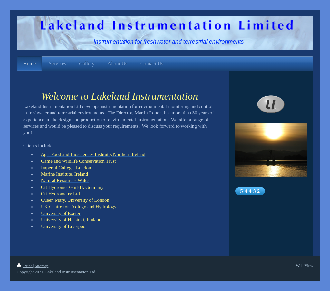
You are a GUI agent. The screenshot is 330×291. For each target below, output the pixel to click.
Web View (304, 265)
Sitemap (42, 265)
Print (25, 265)
